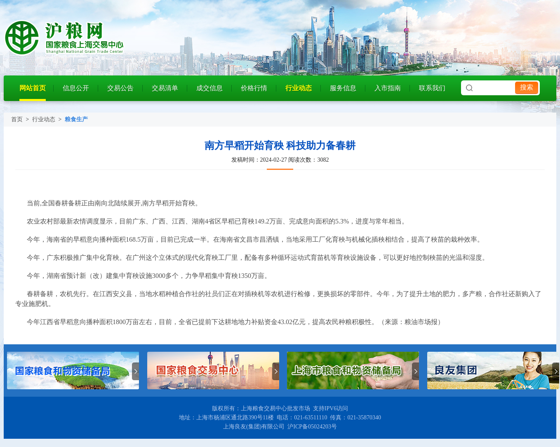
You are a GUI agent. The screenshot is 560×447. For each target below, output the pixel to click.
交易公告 (120, 88)
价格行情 (254, 88)
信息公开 (76, 88)
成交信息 (209, 88)
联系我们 (432, 88)
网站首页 (32, 88)
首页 (17, 119)
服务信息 (343, 88)
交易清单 (165, 88)
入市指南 (387, 88)
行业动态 (298, 88)
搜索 (526, 87)
